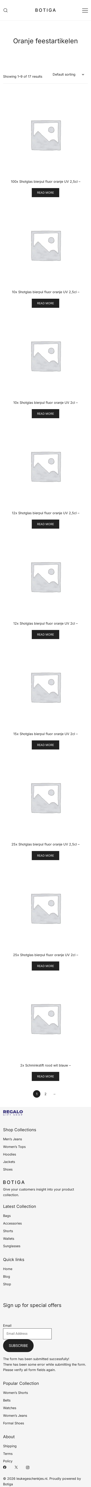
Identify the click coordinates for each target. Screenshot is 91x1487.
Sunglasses (11, 1246)
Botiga (8, 1484)
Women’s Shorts (15, 1393)
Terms (8, 1454)
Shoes (8, 1169)
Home (7, 1269)
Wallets (8, 1238)
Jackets (9, 1162)
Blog (6, 1276)
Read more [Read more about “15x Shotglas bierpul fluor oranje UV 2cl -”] (45, 745)
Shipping (10, 1446)
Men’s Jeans (12, 1139)
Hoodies (9, 1154)
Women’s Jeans (15, 1415)
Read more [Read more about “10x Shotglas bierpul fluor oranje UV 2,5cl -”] (45, 303)
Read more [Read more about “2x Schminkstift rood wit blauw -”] (45, 1076)
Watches (9, 1408)
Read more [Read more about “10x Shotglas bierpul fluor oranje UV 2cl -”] (45, 413)
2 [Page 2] (45, 1094)
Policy (8, 1461)
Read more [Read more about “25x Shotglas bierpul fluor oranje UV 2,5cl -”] (45, 855)
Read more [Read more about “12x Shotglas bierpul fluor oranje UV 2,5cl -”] (45, 524)
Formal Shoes (13, 1423)
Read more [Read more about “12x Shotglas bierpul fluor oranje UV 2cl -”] (45, 634)
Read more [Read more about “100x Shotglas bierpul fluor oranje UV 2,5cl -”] (45, 192)
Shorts (8, 1231)
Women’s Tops (14, 1147)
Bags (7, 1216)
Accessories (12, 1223)
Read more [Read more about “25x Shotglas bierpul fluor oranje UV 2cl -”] (45, 966)
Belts (6, 1400)
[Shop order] (68, 74)
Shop (7, 1284)
